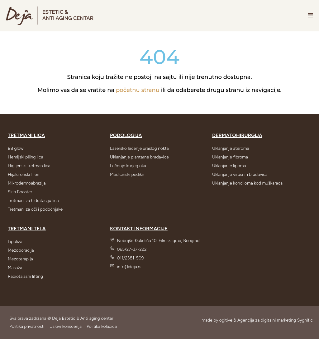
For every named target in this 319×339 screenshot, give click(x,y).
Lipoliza (15, 241)
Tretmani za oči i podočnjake (35, 209)
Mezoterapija (20, 259)
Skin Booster (20, 192)
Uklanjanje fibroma (230, 157)
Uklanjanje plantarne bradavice (139, 157)
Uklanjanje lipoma (229, 165)
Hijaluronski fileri (23, 174)
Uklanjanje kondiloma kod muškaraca (247, 183)
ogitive (225, 320)
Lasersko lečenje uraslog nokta (139, 148)
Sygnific (305, 320)
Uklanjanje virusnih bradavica (240, 174)
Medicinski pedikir (127, 174)
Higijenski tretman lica (29, 165)
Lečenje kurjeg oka (128, 165)
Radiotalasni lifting (25, 276)
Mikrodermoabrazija (27, 183)
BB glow (15, 148)
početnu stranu (138, 90)
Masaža (15, 267)
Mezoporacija (21, 250)
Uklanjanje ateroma (230, 148)
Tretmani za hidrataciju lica (33, 200)
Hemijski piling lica (25, 157)
